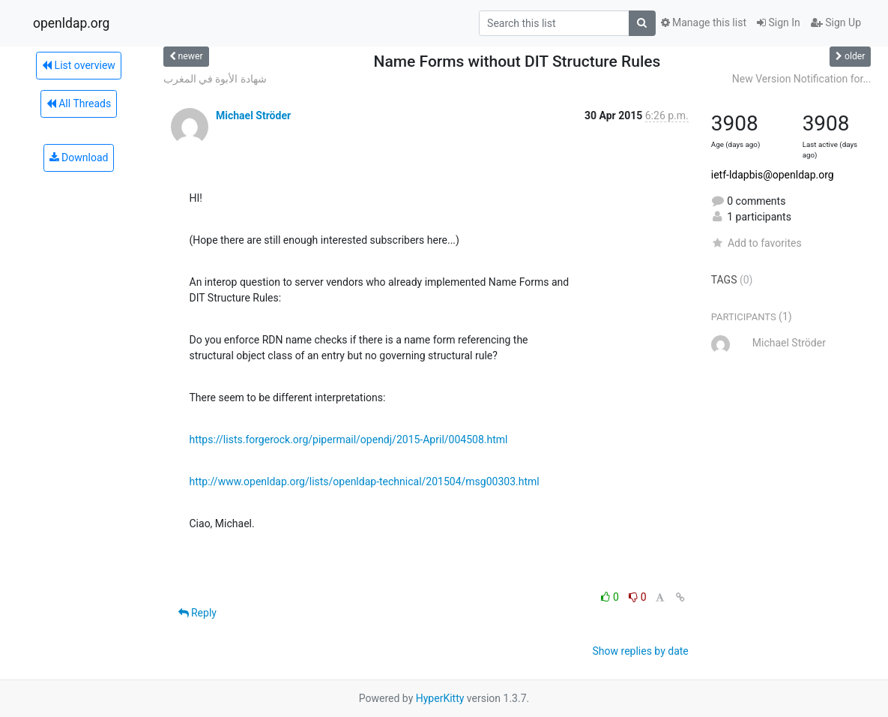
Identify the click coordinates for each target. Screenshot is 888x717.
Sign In (778, 22)
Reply (197, 613)
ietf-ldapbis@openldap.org (772, 175)
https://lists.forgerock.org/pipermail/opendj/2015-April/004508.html (349, 440)
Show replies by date (641, 651)
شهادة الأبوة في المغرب (215, 79)
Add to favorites (756, 243)
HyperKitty (440, 698)
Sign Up (836, 22)
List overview (78, 65)
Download (79, 158)
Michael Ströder (253, 116)
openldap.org (71, 23)
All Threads (78, 104)
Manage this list (703, 22)
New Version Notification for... (802, 79)
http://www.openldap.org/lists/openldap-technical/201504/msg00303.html (365, 482)
